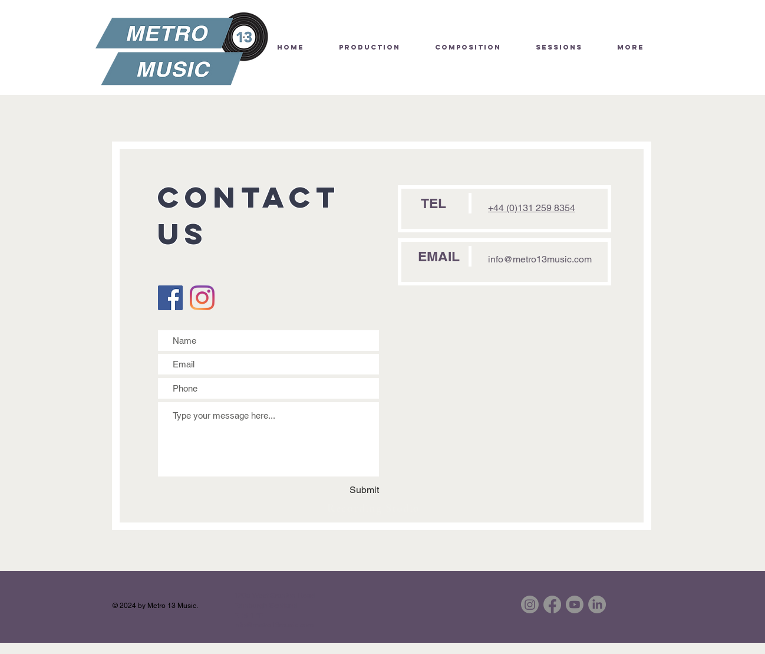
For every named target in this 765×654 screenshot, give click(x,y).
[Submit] (358, 490)
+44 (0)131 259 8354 (531, 207)
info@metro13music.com (540, 259)
